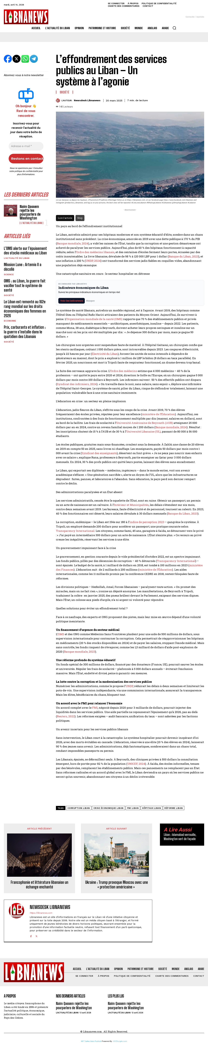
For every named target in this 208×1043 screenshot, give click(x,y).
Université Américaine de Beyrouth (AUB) (144, 423)
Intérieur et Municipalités (131, 505)
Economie (10, 321)
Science (9, 274)
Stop (80, 217)
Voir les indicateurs (71, 300)
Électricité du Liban (105, 354)
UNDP (129, 686)
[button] (174, 28)
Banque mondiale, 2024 (72, 243)
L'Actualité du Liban (31, 223)
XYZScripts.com (120, 1041)
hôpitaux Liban (151, 808)
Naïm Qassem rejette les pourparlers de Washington (30, 212)
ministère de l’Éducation (158, 414)
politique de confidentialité (26, 171)
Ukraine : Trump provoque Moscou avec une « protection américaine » (116, 884)
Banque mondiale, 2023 (79, 651)
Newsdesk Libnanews (87, 100)
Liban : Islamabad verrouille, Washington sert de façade (180, 837)
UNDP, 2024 (93, 261)
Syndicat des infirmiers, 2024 (77, 384)
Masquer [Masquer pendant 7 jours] (90, 300)
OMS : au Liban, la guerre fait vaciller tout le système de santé (25, 286)
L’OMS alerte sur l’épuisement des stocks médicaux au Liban (25, 250)
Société (9, 295)
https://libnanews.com (41, 913)
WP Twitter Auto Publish (91, 1041)
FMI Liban (133, 808)
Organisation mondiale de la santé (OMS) (94, 319)
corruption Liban (78, 808)
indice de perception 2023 (146, 522)
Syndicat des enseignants (99, 453)
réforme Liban (173, 808)
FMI (95, 707)
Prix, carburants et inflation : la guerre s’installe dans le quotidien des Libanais (25, 332)
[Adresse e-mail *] (26, 146)
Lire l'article (65, 217)
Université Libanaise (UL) (143, 431)
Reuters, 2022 (66, 716)
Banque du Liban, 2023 (183, 256)
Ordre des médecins (123, 371)
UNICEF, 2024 (136, 764)
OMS (61, 634)
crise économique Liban (108, 808)
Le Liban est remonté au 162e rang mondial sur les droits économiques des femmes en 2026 (25, 308)
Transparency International (75, 531)
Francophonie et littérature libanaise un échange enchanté (39, 884)
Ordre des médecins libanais (95, 252)
